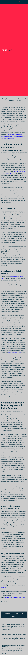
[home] (7, 50)
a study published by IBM (14, 352)
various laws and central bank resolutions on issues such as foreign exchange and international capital (13, 136)
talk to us (3, 587)
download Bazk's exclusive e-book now (14, 597)
